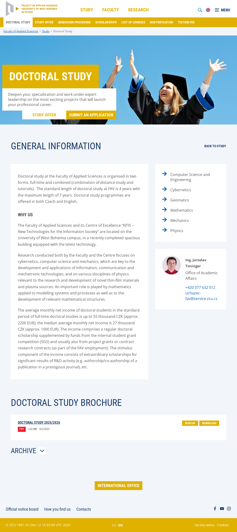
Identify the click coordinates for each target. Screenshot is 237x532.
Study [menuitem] (86, 10)
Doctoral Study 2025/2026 (39, 423)
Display (190, 423)
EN (120, 525)
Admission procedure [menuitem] (74, 22)
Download (209, 423)
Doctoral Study (62, 31)
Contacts (83, 509)
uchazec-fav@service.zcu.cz (201, 295)
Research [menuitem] (138, 10)
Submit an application (91, 114)
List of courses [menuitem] (133, 22)
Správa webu (205, 525)
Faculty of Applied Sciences (20, 31)
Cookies (223, 525)
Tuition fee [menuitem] (186, 22)
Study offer (44, 114)
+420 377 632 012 (200, 287)
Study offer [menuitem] (44, 22)
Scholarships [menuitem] (106, 22)
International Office (118, 485)
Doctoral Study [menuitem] (18, 22)
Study (45, 31)
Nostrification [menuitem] (161, 22)
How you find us (57, 509)
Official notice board (22, 509)
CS (114, 525)
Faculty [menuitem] (110, 10)
